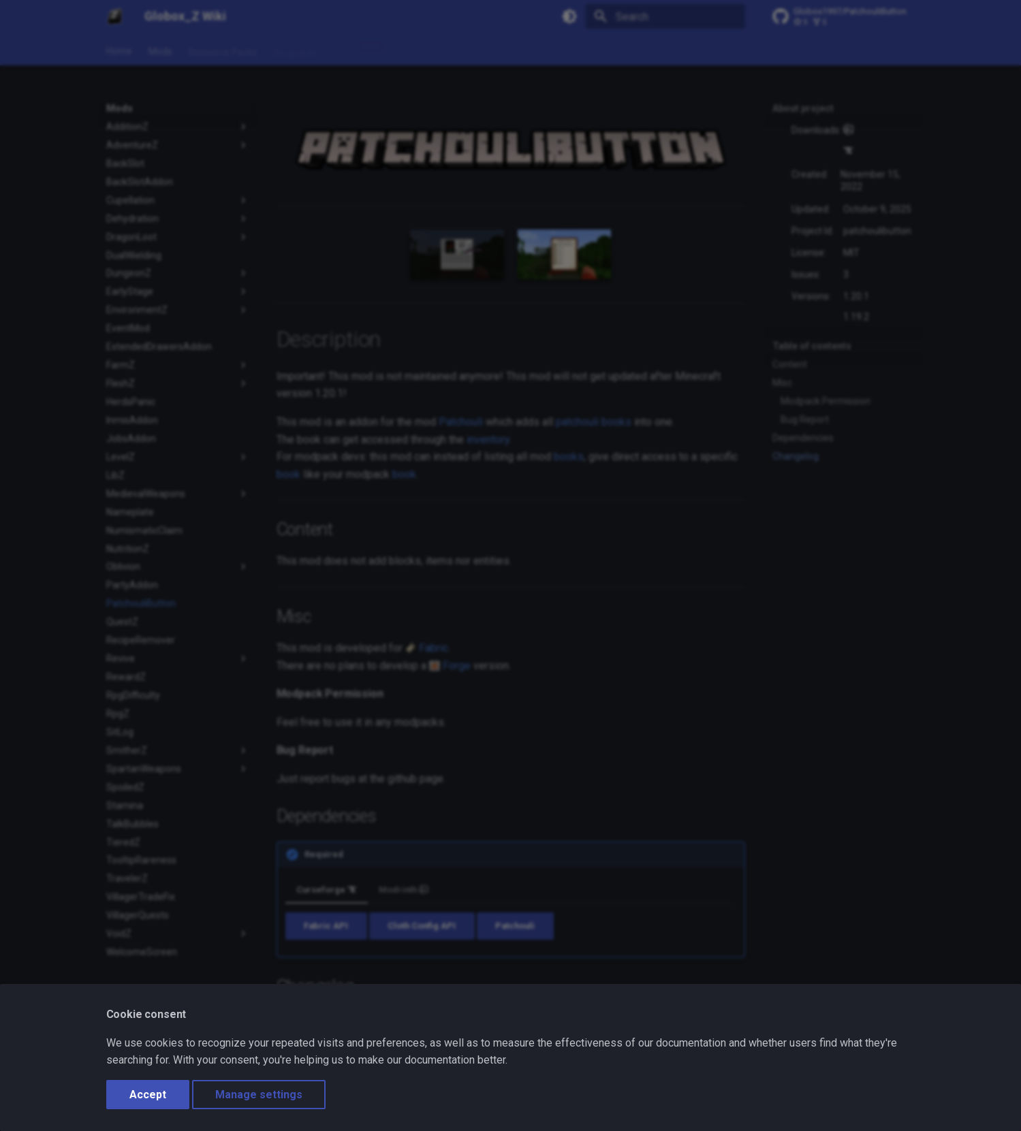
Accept (147, 1094)
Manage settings (258, 1094)
